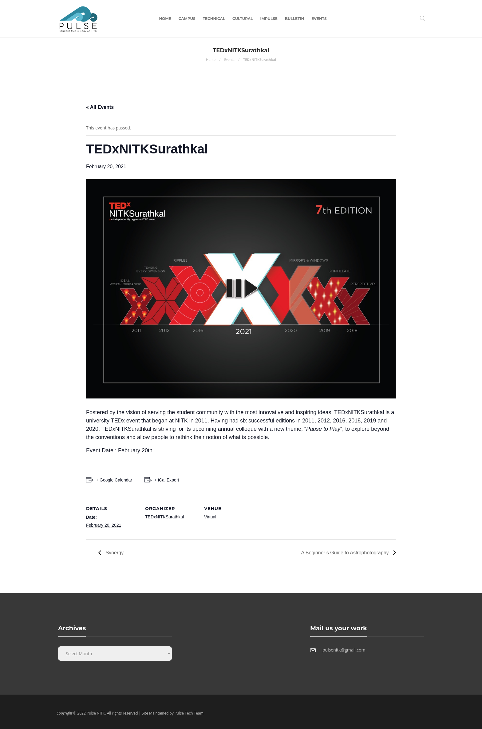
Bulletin (294, 18)
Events (318, 18)
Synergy (114, 552)
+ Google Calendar (114, 479)
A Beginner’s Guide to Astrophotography (345, 552)
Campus (187, 18)
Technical (214, 18)
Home (165, 18)
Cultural (242, 18)
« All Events (100, 107)
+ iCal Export (166, 479)
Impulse (269, 18)
